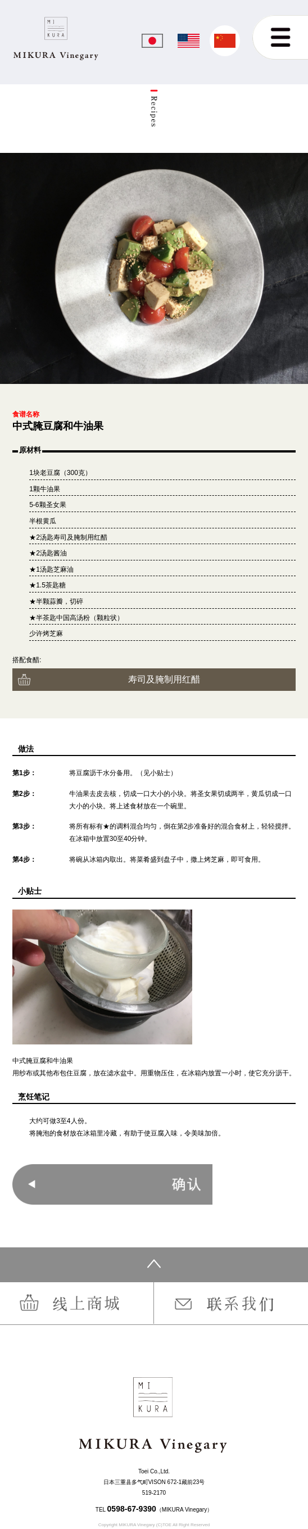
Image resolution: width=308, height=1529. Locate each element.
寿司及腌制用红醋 (164, 679)
